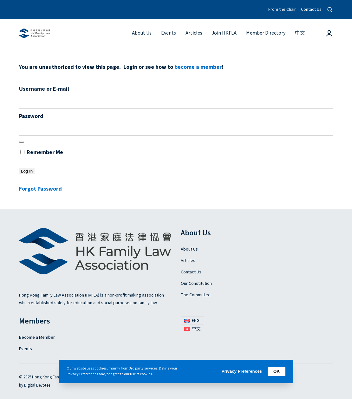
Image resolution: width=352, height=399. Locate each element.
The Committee (196, 295)
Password (31, 116)
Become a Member (37, 337)
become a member (198, 67)
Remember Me (41, 152)
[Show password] (21, 142)
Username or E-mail (44, 89)
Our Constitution (196, 283)
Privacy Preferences (242, 371)
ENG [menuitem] (195, 320)
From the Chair (282, 9)
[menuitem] (300, 33)
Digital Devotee (37, 385)
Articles (188, 261)
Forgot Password (40, 189)
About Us (189, 249)
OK (276, 371)
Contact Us (311, 9)
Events (25, 349)
